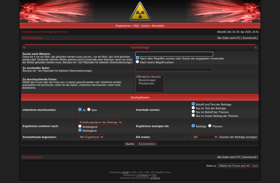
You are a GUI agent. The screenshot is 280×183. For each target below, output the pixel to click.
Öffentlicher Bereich (149, 77)
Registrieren (123, 25)
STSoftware (142, 175)
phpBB (125, 172)
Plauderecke (149, 83)
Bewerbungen (149, 80)
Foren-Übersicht (32, 38)
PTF (154, 175)
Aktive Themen (59, 31)
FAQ (136, 25)
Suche (145, 25)
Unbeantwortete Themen (35, 31)
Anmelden (158, 25)
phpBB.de (155, 178)
